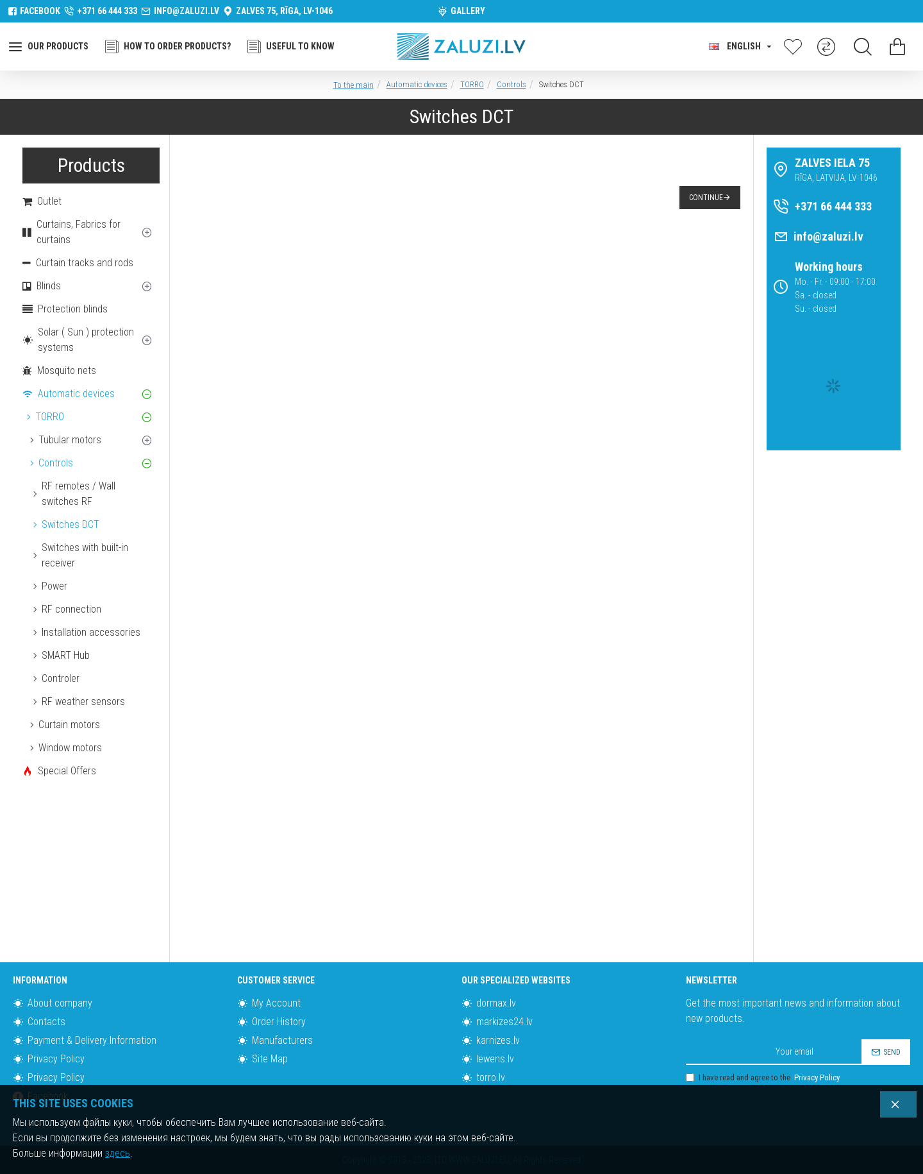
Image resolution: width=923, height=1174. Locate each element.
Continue (706, 197)
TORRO (472, 84)
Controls (511, 84)
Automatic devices (417, 84)
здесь (117, 1153)
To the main (353, 85)
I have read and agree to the (764, 1077)
